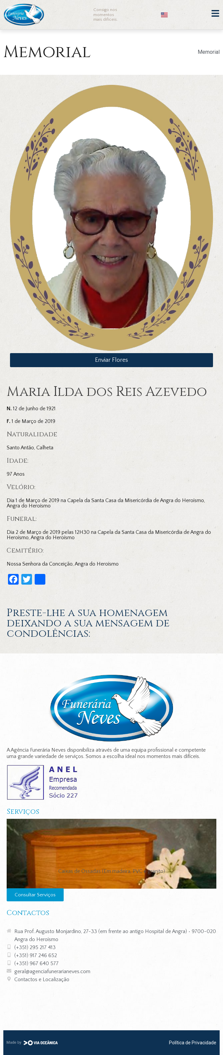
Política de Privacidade (192, 1042)
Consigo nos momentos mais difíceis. (105, 14)
